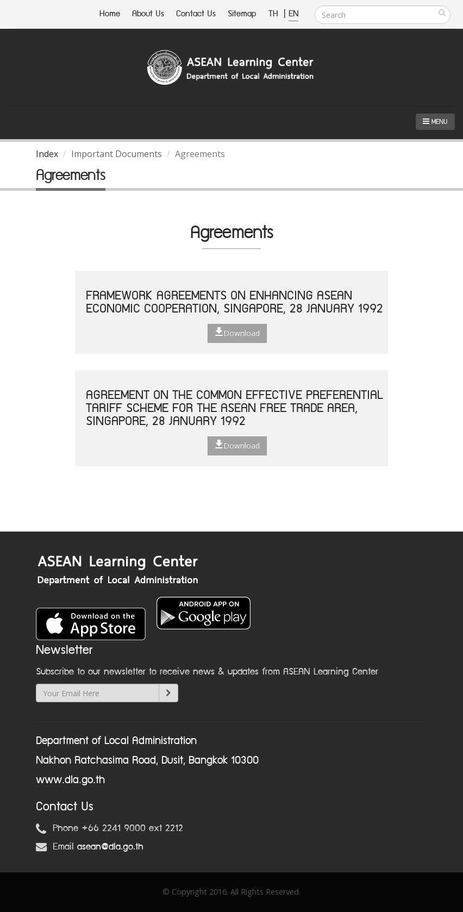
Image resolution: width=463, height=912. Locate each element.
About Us (148, 14)
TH (274, 14)
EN (293, 14)
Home (109, 14)
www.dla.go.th (70, 780)
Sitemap (242, 14)
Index (47, 154)
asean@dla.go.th (110, 847)
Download (237, 332)
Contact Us (196, 14)
